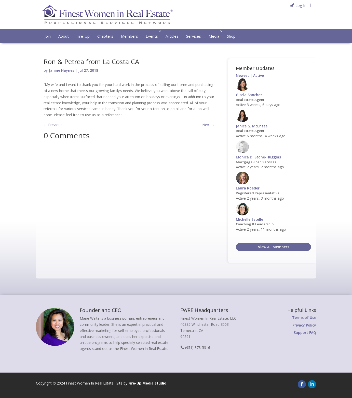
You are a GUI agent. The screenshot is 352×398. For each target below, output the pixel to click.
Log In (300, 5)
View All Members (273, 246)
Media (214, 36)
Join (48, 36)
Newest (242, 75)
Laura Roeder (248, 188)
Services (193, 36)
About (63, 36)
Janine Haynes (61, 70)
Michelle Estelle (249, 219)
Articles (172, 36)
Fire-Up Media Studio (147, 383)
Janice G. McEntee (251, 126)
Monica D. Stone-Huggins (258, 157)
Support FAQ (305, 332)
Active (258, 75)
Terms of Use (304, 317)
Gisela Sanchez (249, 94)
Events (152, 36)
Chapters (105, 36)
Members (129, 36)
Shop (231, 36)
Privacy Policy (304, 325)
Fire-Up (83, 36)
